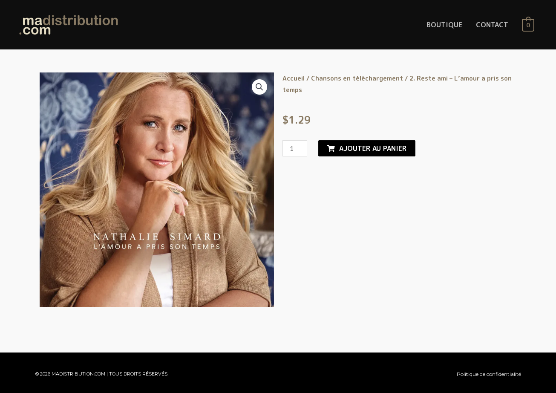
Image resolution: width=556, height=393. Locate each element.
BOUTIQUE (444, 24)
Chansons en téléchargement (357, 78)
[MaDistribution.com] (68, 24)
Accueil (293, 78)
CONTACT (492, 24)
